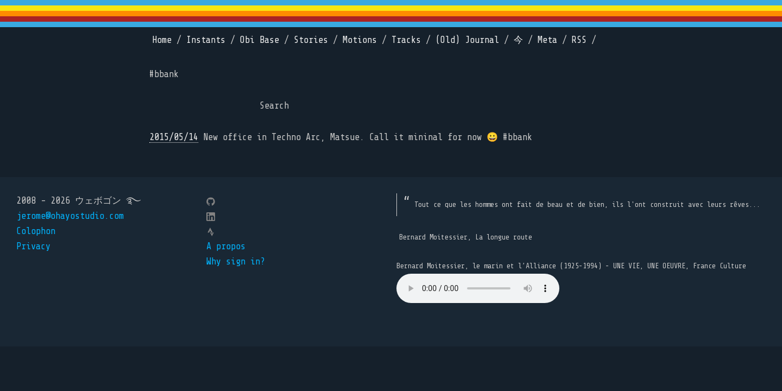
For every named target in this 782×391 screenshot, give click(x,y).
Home (162, 40)
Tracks (406, 40)
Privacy (33, 246)
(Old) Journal (467, 40)
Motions (360, 40)
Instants (205, 40)
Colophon (35, 231)
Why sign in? (235, 261)
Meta (547, 40)
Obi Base (259, 40)
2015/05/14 (173, 137)
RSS (579, 40)
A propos (225, 246)
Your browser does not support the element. (477, 288)
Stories (311, 40)
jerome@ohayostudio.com (70, 216)
